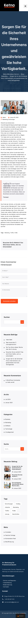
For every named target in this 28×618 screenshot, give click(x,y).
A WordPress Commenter (13, 380)
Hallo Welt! (9, 339)
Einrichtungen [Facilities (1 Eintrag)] (9, 504)
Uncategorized (9, 432)
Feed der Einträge (10, 535)
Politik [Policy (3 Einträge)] (14, 510)
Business (7, 419)
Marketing (5, 119)
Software (7, 425)
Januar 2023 (8, 402)
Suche (6, 444)
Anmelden (8, 532)
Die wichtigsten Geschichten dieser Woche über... (18, 484)
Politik (16, 232)
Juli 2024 (8, 399)
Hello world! (10, 382)
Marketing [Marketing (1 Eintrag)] (16, 507)
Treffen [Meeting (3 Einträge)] (7, 510)
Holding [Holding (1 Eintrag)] (18, 504)
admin (4, 117)
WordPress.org (9, 541)
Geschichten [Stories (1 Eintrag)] (15, 514)
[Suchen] (22, 449)
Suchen (7, 317)
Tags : (2, 232)
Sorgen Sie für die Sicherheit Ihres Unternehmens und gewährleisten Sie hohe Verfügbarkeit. (14, 361)
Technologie (11, 119)
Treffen (12, 232)
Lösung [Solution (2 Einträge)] (7, 514)
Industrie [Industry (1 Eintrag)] (7, 507)
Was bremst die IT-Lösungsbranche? (11, 343)
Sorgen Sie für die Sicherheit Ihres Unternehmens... (17, 468)
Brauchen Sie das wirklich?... (17, 475)
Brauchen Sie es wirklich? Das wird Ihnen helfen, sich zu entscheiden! (14, 354)
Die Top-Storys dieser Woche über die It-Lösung (14, 348)
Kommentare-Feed (10, 538)
